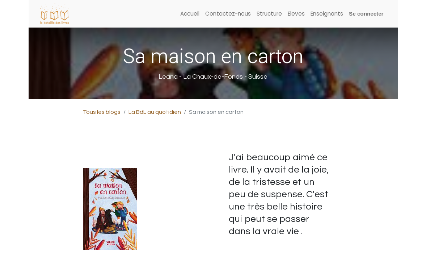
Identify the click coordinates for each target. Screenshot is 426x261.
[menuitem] (189, 14)
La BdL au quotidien (154, 112)
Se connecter (366, 14)
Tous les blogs (102, 112)
